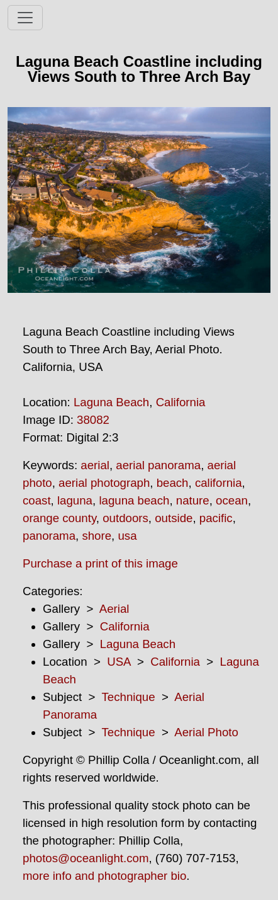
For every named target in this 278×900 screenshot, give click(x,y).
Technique (128, 696)
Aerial (114, 608)
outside (173, 518)
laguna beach (134, 500)
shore (96, 535)
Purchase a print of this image (100, 563)
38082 (93, 419)
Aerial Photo (206, 732)
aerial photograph (104, 482)
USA (118, 661)
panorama (49, 535)
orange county (59, 518)
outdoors (125, 518)
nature (192, 500)
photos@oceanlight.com (85, 858)
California (181, 402)
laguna (74, 500)
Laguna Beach (111, 402)
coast (37, 500)
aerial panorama (158, 465)
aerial (95, 465)
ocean (232, 500)
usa (127, 535)
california (218, 482)
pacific (216, 518)
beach (173, 482)
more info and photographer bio (104, 875)
